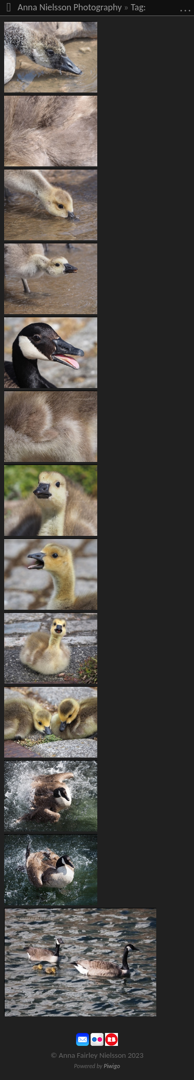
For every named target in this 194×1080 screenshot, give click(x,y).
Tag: (138, 7)
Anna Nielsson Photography (70, 7)
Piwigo (111, 1066)
